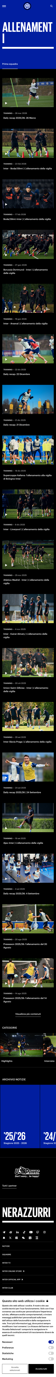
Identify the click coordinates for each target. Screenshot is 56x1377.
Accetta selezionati (15, 1368)
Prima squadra (10, 63)
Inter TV (6, 1263)
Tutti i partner (9, 1185)
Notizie (6, 1246)
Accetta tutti (41, 1369)
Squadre (6, 1254)
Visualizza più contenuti (28, 1014)
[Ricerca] (51, 6)
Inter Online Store (12, 1271)
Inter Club (7, 1288)
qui (29, 1323)
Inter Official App (11, 1279)
